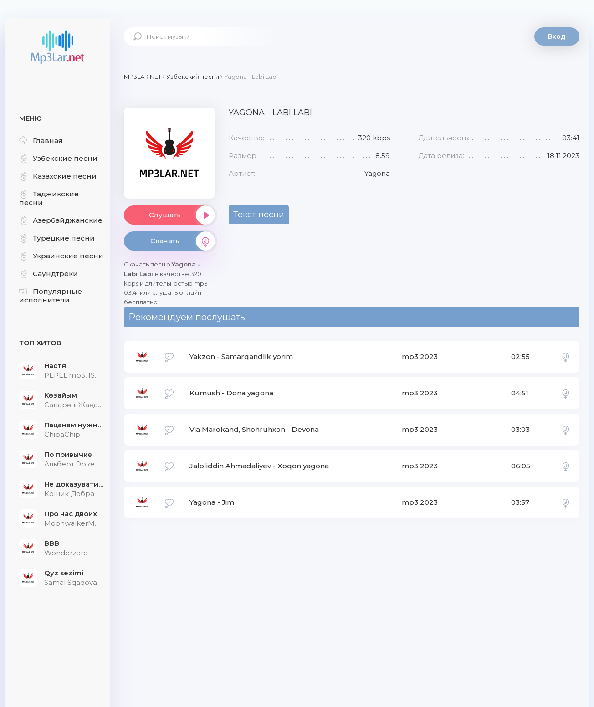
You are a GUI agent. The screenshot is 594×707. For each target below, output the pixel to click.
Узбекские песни (58, 158)
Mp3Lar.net (57, 48)
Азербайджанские (60, 220)
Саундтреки (48, 273)
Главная (41, 140)
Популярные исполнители (50, 295)
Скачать (182, 241)
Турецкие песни (57, 238)
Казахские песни (58, 176)
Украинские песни (61, 255)
